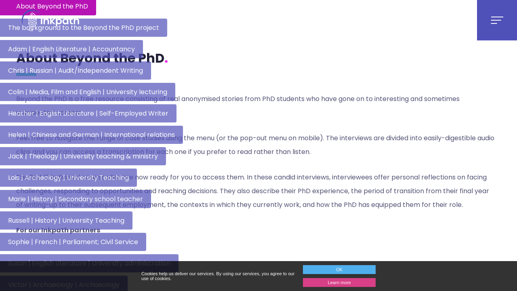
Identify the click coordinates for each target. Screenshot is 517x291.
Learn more (339, 282)
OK (339, 269)
